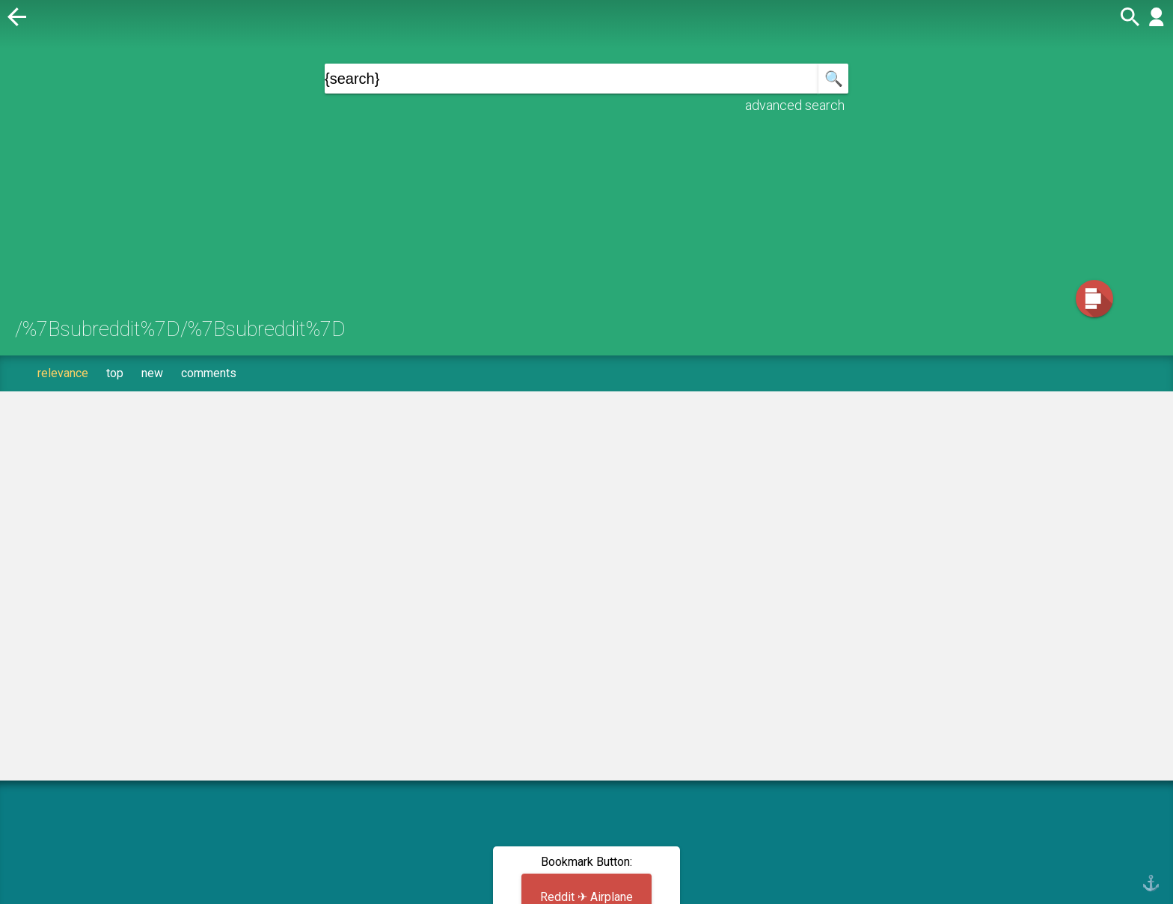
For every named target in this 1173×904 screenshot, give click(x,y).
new (152, 373)
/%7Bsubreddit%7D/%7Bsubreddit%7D (180, 329)
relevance (62, 373)
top (114, 373)
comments (208, 373)
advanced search (795, 105)
